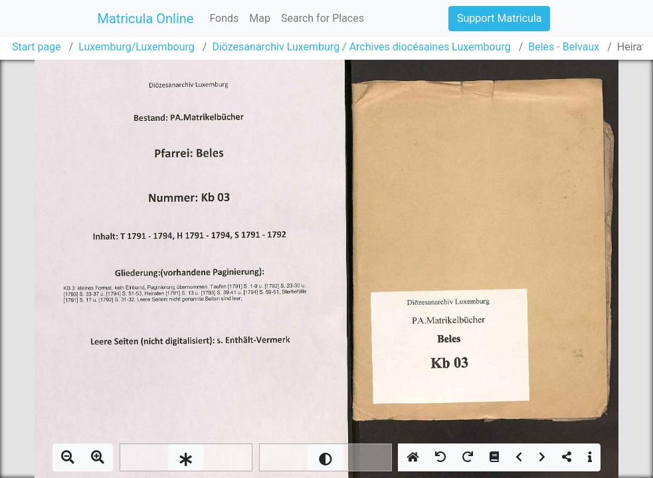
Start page (36, 46)
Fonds (223, 18)
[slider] (186, 457)
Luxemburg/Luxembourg (136, 46)
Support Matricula (499, 18)
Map (259, 18)
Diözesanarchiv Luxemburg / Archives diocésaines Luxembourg (361, 46)
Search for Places (322, 18)
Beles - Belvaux (563, 46)
